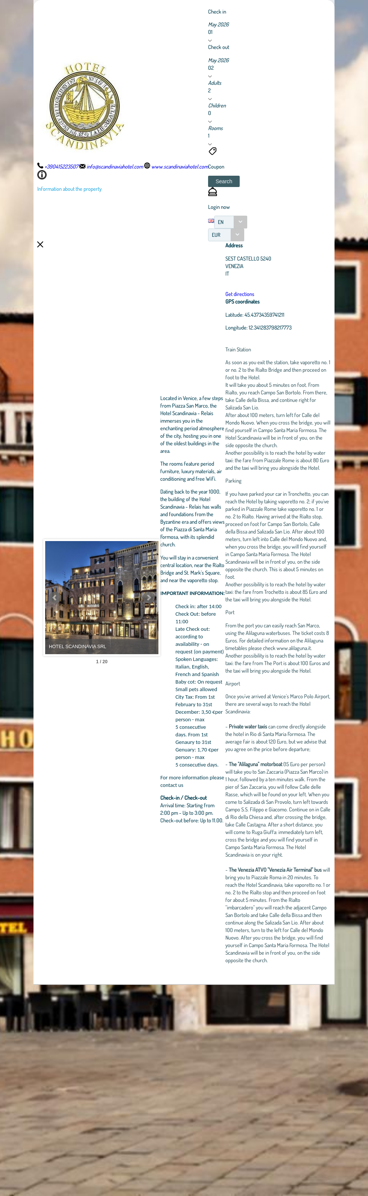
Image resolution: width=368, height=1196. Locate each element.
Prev (55, 703)
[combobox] (230, 222)
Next (186, 703)
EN (221, 222)
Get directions (268, 293)
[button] (224, 181)
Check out (218, 46)
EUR (216, 235)
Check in (217, 11)
